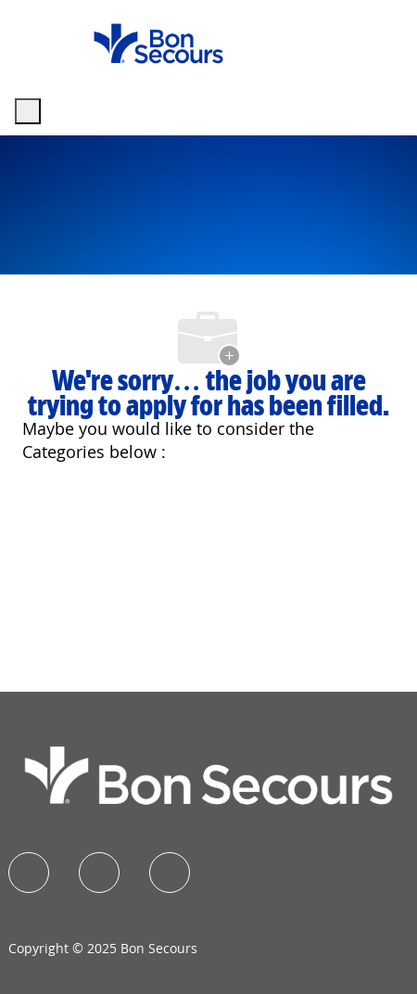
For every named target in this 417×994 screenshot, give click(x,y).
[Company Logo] (158, 42)
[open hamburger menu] (28, 111)
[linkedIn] (99, 872)
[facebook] (28, 872)
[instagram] (169, 872)
